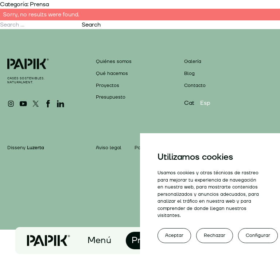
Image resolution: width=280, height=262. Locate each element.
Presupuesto (110, 97)
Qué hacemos (112, 73)
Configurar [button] (258, 235)
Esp (205, 103)
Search (91, 25)
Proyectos (107, 85)
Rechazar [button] (214, 235)
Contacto (195, 85)
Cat (189, 103)
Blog (189, 73)
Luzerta (35, 147)
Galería (192, 61)
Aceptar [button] (174, 235)
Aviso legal (108, 148)
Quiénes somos (114, 61)
